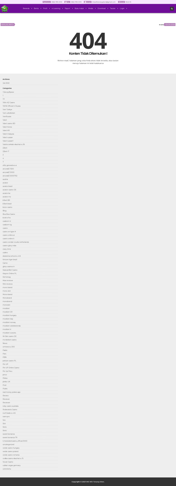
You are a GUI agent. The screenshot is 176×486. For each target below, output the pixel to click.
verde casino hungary (11, 448)
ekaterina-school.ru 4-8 (12, 256)
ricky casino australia (10, 406)
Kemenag (7, 277)
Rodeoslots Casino (10, 410)
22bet (5, 148)
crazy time (7, 249)
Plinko (5, 378)
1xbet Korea (7, 127)
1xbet (5, 120)
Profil (45, 8)
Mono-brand (7, 294)
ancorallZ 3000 (8, 172)
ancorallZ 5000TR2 (10, 176)
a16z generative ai (10, 165)
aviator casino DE (9, 190)
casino (5, 228)
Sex (4, 420)
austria (5, 179)
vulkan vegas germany (12, 465)
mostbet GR (7, 312)
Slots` (5, 430)
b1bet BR (6, 200)
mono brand (7, 287)
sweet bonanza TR (10, 437)
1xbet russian (8, 137)
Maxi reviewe (8, 280)
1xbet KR (6, 130)
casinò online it (8, 239)
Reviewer (6, 403)
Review (6, 396)
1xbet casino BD (9, 123)
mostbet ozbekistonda (12, 326)
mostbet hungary (9, 315)
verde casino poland (10, 451)
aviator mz (7, 197)
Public (5, 389)
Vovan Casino (8, 462)
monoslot (6, 305)
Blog (4, 211)
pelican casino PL (9, 361)
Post (4, 385)
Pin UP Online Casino (11, 368)
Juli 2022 (6, 83)
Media (90, 8)
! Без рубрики (8, 92)
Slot (4, 424)
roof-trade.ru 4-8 (9, 413)
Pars (4, 354)
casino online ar (9, 235)
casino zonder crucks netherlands (16, 242)
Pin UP (5, 364)
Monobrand (7, 298)
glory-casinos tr (9, 267)
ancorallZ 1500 (8, 169)
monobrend (7, 301)
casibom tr (7, 221)
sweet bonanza (9, 434)
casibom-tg (7, 225)
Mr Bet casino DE (9, 336)
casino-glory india (9, 246)
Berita (36, 8)
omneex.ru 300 (9, 347)
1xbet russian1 (8, 141)
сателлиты (7, 469)
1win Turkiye (7, 110)
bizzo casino (7, 207)
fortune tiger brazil (10, 260)
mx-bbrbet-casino (9, 340)
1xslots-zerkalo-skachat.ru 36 (14, 144)
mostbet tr (7, 329)
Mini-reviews (7, 284)
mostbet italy (8, 319)
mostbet (6, 308)
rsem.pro (6, 417)
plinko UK (6, 382)
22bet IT (6, 151)
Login (122, 8)
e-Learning (56, 8)
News (5, 343)
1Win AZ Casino (9, 103)
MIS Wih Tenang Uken (95, 482)
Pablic (5, 350)
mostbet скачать (9, 333)
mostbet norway (9, 322)
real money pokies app (11, 392)
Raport (67, 8)
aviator (5, 183)
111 (4, 99)
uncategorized (8, 444)
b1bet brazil (7, 204)
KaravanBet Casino (10, 270)
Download (102, 8)
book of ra (6, 218)
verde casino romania (11, 455)
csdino (5, 253)
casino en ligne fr (9, 232)
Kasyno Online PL (10, 273)
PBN (5, 357)
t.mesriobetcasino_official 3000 (15, 441)
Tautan (112, 8)
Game (5, 263)
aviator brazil (7, 186)
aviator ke (6, 193)
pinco (5, 375)
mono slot (7, 291)
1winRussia (7, 116)
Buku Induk (79, 8)
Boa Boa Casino (9, 214)
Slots (5, 427)
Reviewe (6, 399)
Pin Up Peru (7, 371)
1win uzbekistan (9, 113)
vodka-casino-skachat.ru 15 (13, 458)
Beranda (26, 8)
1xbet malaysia (8, 134)
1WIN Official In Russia (11, 106)
